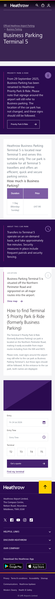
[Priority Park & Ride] (23, 124)
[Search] (37, 5)
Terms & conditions (19, 578)
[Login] (49, 5)
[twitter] (5, 520)
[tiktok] (31, 520)
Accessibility (34, 578)
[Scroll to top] (45, 487)
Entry (9, 415)
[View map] (15, 301)
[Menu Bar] (5, 5)
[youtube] (18, 520)
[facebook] (11, 520)
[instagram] (24, 520)
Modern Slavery (10, 590)
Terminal (10, 445)
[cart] (43, 5)
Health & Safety (25, 590)
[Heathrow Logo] (19, 5)
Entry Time (11, 430)
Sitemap (44, 578)
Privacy (6, 578)
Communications (10, 584)
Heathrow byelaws (27, 584)
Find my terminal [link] (15, 471)
